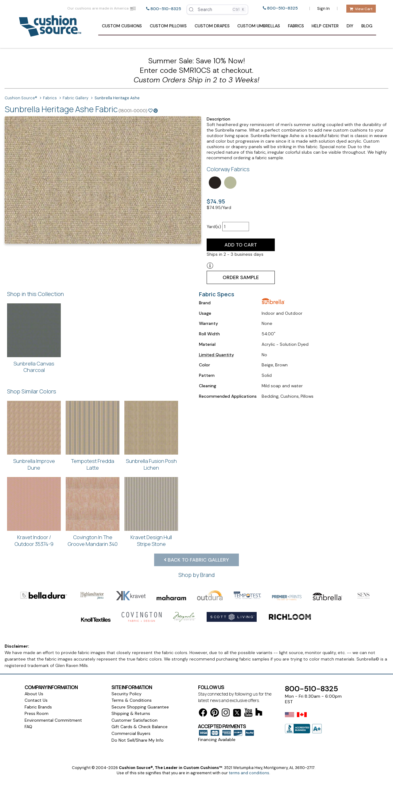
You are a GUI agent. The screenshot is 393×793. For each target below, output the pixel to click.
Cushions (122, 26)
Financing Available (216, 739)
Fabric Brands (38, 707)
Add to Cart (240, 245)
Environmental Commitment (53, 720)
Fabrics (296, 26)
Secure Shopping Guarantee (140, 707)
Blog (366, 26)
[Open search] (217, 9)
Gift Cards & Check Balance (139, 726)
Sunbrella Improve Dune (34, 464)
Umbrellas (258, 26)
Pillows (168, 26)
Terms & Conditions (131, 700)
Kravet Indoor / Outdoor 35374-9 (33, 540)
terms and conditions (249, 772)
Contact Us (36, 700)
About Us (34, 693)
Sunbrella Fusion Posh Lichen (151, 464)
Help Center (325, 26)
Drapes (212, 26)
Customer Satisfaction (134, 720)
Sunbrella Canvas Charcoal (34, 367)
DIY (350, 26)
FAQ (28, 726)
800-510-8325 (165, 8)
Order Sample (241, 277)
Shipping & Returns (130, 713)
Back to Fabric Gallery (196, 560)
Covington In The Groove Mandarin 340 (93, 540)
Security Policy (126, 693)
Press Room (37, 713)
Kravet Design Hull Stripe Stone (151, 540)
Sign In (323, 8)
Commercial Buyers (130, 733)
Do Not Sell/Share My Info (137, 740)
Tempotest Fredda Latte (92, 464)
